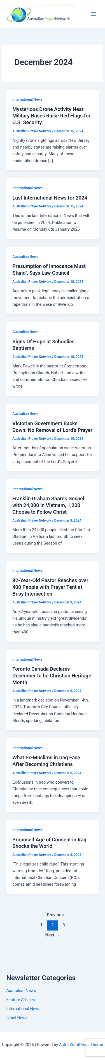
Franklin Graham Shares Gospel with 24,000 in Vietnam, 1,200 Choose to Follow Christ (48, 505)
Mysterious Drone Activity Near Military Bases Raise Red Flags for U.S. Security (51, 115)
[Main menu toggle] (93, 14)
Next (52, 935)
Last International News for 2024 (49, 198)
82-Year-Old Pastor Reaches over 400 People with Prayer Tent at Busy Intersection (50, 586)
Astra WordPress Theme (81, 1044)
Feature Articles (20, 999)
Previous (52, 914)
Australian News (25, 256)
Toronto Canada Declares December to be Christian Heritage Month (51, 675)
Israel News (16, 1017)
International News (27, 99)
